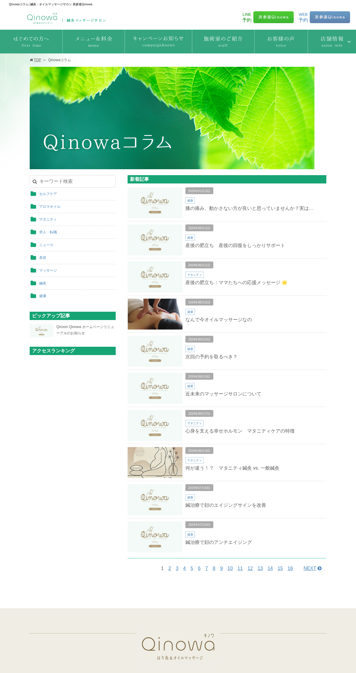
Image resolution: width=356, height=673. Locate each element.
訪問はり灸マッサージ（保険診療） (274, 617)
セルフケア (48, 127)
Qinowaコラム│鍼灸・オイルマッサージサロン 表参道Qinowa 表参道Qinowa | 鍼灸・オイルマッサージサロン (65, 17)
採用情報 (211, 658)
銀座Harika (170, 634)
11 (240, 501)
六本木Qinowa (173, 625)
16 (290, 501)
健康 (42, 229)
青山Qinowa (171, 616)
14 (270, 501)
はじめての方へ (49, 595)
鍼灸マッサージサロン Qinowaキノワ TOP (72, 585)
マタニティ (48, 153)
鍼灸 (42, 216)
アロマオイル (50, 140)
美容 (42, 191)
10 (230, 501)
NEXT (309, 501)
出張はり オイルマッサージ (267, 606)
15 (280, 501)
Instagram (251, 628)
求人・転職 (48, 165)
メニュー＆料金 (49, 606)
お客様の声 (164, 595)
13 (260, 501)
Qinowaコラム (255, 595)
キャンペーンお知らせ (55, 617)
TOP (37, 60)
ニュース (46, 178)
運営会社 (180, 658)
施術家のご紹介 (167, 585)
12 (250, 501)
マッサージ (48, 204)
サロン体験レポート (260, 585)
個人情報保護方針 (151, 658)
